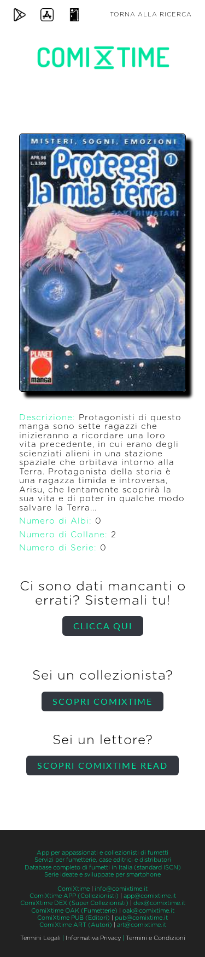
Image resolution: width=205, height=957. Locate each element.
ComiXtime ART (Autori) (75, 925)
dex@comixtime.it (159, 903)
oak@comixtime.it (148, 911)
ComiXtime (73, 889)
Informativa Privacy (93, 938)
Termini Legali (40, 938)
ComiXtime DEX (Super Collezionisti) (74, 903)
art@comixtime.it (141, 925)
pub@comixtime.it (141, 918)
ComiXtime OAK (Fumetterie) (74, 911)
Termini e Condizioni (155, 938)
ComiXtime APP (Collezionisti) (74, 896)
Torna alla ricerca (151, 14)
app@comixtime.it (150, 896)
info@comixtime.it (121, 889)
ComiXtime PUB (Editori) (73, 918)
